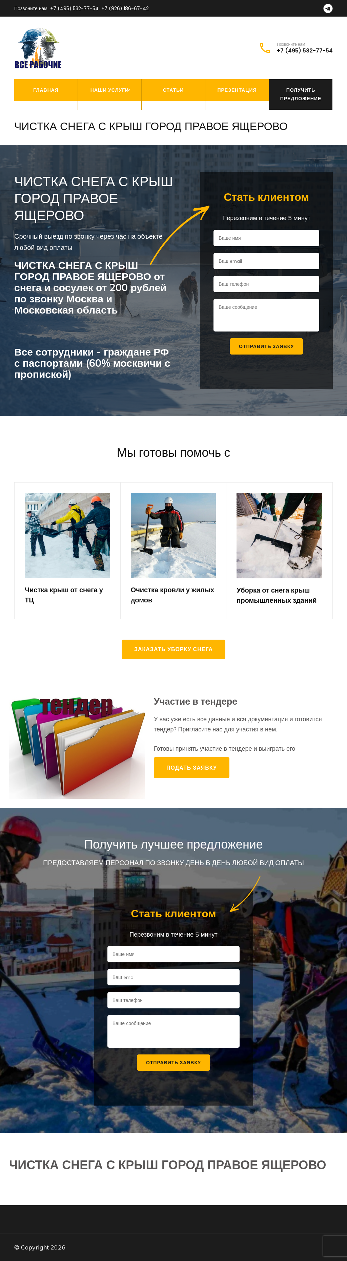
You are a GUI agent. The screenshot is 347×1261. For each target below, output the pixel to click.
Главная (46, 90)
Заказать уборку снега (173, 649)
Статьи (173, 90)
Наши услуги (109, 90)
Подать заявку (191, 767)
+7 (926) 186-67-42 (125, 8)
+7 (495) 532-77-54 (74, 8)
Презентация (237, 90)
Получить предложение (301, 94)
